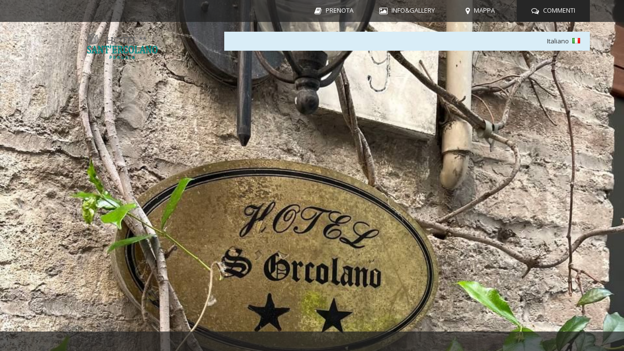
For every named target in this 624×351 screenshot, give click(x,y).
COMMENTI (559, 10)
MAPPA (484, 10)
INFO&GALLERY (413, 10)
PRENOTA (339, 10)
